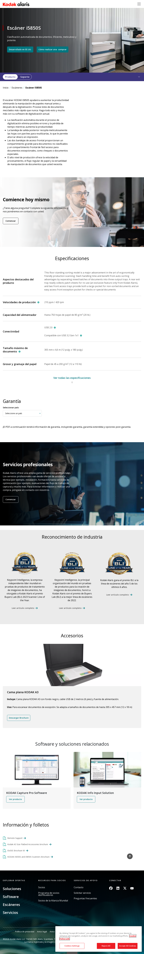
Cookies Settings (72, 945)
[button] (137, 77)
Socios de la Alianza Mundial (53, 901)
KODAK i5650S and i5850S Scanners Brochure (28, 856)
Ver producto (15, 799)
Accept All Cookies (127, 945)
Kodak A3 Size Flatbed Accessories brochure (27, 844)
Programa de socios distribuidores (48, 894)
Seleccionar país (11, 407)
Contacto (78, 887)
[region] (98, 939)
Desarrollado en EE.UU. (20, 49)
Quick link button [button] (72, 952)
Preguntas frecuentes (85, 898)
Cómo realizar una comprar (53, 49)
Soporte (24, 76)
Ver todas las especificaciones (72, 378)
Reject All (106, 945)
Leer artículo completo (23, 608)
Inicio (5, 87)
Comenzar (11, 221)
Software (11, 896)
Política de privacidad (24, 931)
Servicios (10, 912)
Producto (10, 76)
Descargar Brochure (18, 717)
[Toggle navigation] (139, 4)
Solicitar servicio (82, 893)
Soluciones (12, 888)
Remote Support (15, 838)
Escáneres (17, 87)
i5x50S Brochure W (16, 850)
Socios (41, 887)
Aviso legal (42, 931)
